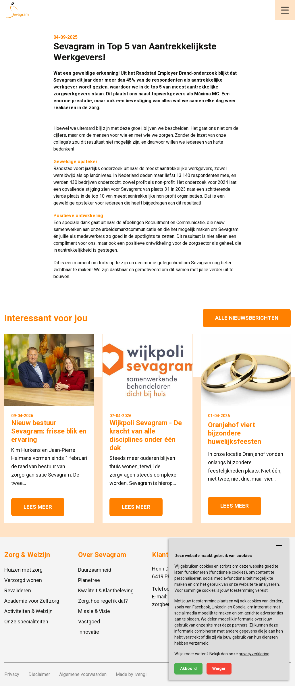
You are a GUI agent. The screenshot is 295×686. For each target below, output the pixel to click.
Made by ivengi (131, 674)
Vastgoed (89, 621)
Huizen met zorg (23, 570)
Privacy (11, 674)
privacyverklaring (254, 654)
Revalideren (17, 590)
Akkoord (188, 668)
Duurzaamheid (94, 570)
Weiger (219, 668)
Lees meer (38, 507)
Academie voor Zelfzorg (31, 601)
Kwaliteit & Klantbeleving (106, 590)
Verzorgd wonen (23, 580)
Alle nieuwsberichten (246, 318)
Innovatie (88, 632)
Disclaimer (39, 674)
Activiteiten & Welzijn (28, 611)
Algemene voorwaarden (83, 674)
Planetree (89, 580)
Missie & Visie (94, 611)
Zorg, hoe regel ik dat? (103, 601)
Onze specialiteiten (26, 621)
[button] (285, 10)
